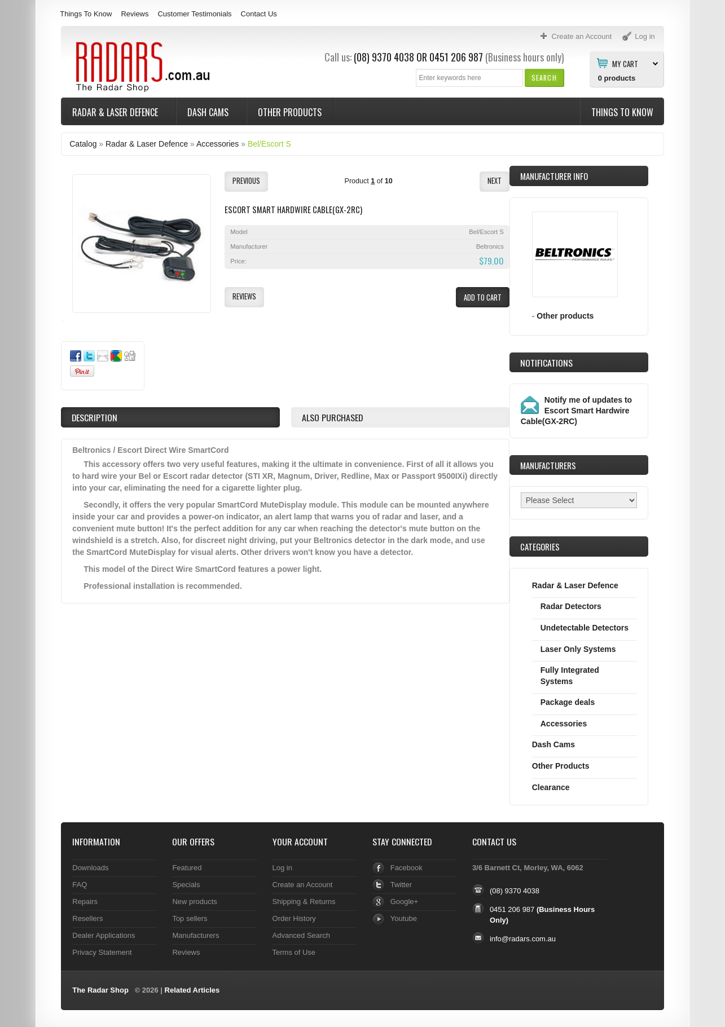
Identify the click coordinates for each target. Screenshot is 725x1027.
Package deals (568, 702)
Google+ (404, 901)
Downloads (90, 867)
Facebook (406, 867)
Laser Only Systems (578, 649)
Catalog (82, 143)
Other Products (290, 112)
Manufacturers (195, 935)
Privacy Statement (101, 952)
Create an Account (303, 884)
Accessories (217, 143)
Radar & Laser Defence (116, 112)
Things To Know (86, 14)
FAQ (79, 884)
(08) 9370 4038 (384, 57)
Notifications (546, 362)
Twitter (401, 884)
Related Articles (192, 990)
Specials (186, 884)
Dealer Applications (103, 935)
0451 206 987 (456, 57)
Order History (294, 918)
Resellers (87, 918)
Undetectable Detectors (585, 627)
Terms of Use (294, 952)
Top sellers (189, 918)
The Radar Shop (100, 990)
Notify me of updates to (576, 410)
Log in (282, 867)
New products (194, 901)
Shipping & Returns (304, 901)
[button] (544, 77)
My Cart (625, 63)
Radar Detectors (571, 606)
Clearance (551, 787)
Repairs (85, 901)
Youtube (403, 918)
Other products (565, 315)
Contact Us (259, 14)
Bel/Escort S (269, 143)
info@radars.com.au (523, 939)
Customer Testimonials (194, 14)
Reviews (134, 14)
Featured (186, 867)
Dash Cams (209, 112)
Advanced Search (302, 935)
